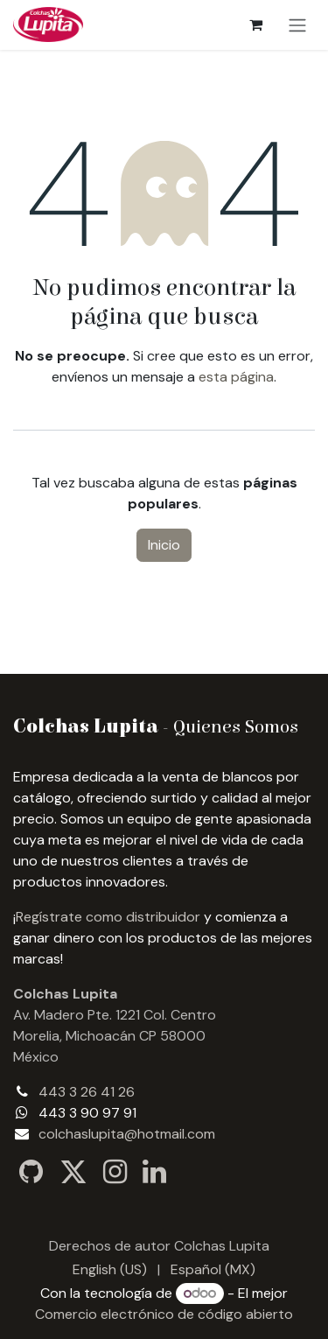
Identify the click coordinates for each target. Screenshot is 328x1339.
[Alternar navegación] (297, 25)
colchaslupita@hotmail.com (126, 1134)
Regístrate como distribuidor (108, 917)
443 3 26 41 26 (86, 1092)
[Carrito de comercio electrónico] (255, 24)
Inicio (164, 545)
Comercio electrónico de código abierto (164, 1314)
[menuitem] (110, 1270)
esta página (236, 377)
